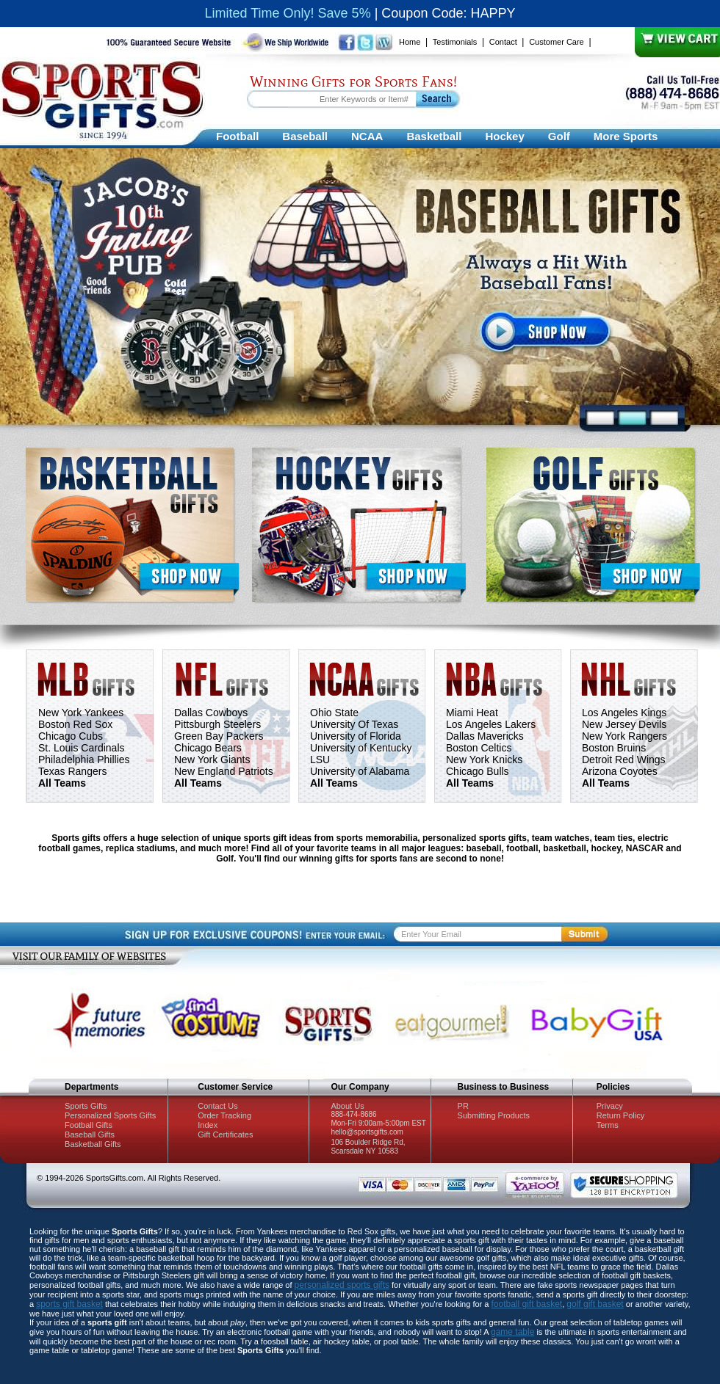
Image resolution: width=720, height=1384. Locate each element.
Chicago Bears (208, 748)
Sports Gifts (86, 1105)
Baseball (305, 136)
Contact (503, 41)
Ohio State (334, 712)
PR (463, 1105)
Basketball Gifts (92, 1144)
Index (207, 1125)
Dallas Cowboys (211, 712)
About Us (347, 1105)
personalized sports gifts (342, 1285)
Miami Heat (472, 712)
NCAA (367, 136)
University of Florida (355, 736)
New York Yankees (80, 712)
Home (409, 41)
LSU (320, 759)
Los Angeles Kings (624, 712)
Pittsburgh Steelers (217, 724)
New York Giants (212, 759)
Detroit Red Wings (624, 759)
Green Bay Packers (218, 736)
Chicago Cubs (70, 736)
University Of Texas (354, 724)
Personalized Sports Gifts (110, 1115)
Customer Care (556, 41)
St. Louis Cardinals (81, 748)
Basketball (433, 136)
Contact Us (217, 1105)
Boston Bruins (614, 748)
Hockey (504, 136)
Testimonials (455, 41)
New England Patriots (223, 771)
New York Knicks (484, 759)
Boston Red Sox (75, 724)
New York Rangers (624, 736)
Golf (559, 136)
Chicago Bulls (477, 771)
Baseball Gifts (90, 1134)
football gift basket (526, 1304)
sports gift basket (69, 1304)
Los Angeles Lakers (491, 724)
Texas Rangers (72, 771)
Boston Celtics (478, 748)
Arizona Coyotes (620, 771)
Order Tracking (224, 1115)
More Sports (626, 136)
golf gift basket (594, 1304)
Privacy (610, 1105)
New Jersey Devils (624, 724)
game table (512, 1332)
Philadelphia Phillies (84, 759)
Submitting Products (494, 1115)
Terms (608, 1125)
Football (237, 136)
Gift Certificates (225, 1134)
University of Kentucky (361, 748)
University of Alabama (359, 771)
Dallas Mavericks (485, 736)
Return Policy (620, 1115)
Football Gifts (88, 1125)
